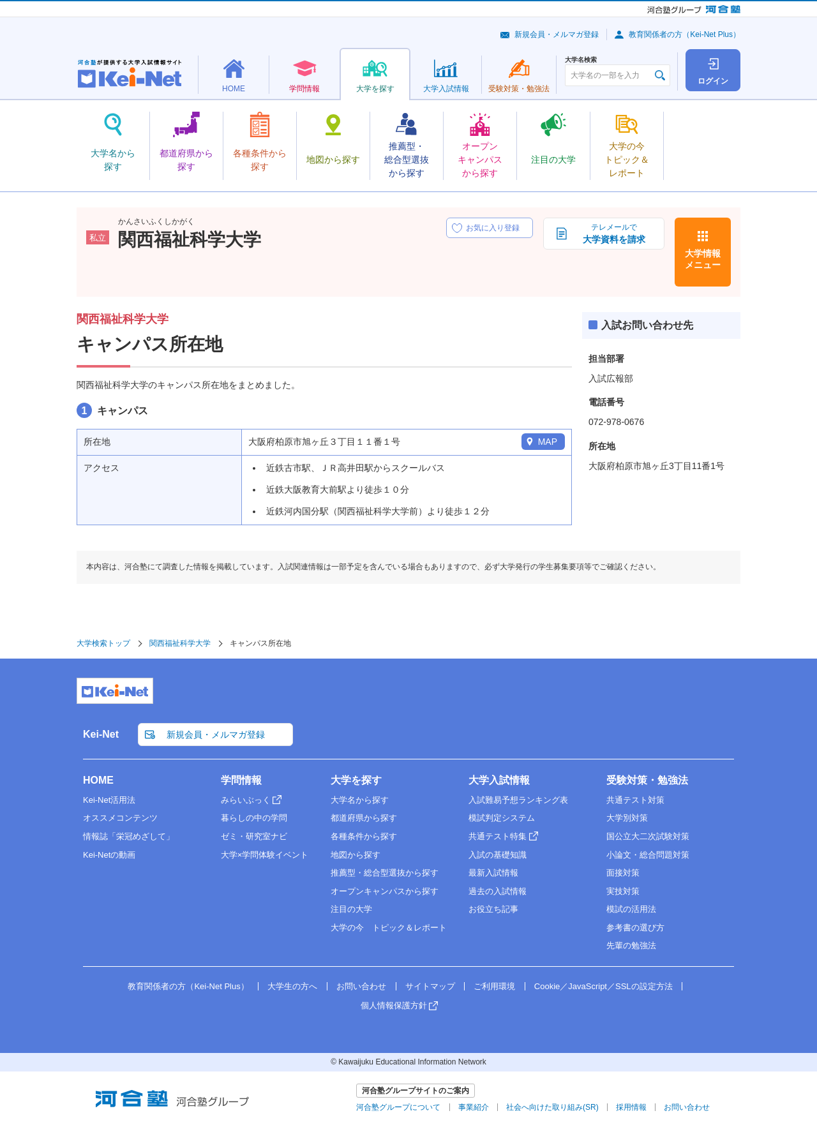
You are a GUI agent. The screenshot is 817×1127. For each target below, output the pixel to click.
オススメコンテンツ (120, 818)
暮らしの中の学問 (254, 818)
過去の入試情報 (497, 891)
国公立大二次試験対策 (647, 836)
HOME (98, 780)
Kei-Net (101, 734)
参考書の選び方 (635, 927)
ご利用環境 (494, 986)
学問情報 (241, 780)
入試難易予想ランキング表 (518, 800)
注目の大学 (351, 909)
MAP (547, 442)
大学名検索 (581, 60)
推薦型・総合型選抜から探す (384, 872)
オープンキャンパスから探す (384, 891)
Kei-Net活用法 (109, 800)
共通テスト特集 (497, 836)
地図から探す (355, 855)
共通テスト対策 (635, 800)
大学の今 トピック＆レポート (389, 927)
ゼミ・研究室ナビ (254, 836)
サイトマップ (430, 986)
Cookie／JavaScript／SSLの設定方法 (603, 986)
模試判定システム (501, 818)
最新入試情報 (493, 872)
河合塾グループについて (398, 1107)
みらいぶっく (246, 800)
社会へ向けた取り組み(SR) (552, 1107)
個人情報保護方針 (394, 1005)
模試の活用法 (631, 909)
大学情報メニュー (703, 259)
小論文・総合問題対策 (647, 855)
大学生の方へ (292, 986)
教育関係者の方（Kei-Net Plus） (684, 34)
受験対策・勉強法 (647, 780)
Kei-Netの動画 (109, 855)
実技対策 (623, 891)
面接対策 (623, 872)
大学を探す (356, 780)
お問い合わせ (361, 986)
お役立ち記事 (493, 909)
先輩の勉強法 (631, 945)
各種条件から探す (364, 836)
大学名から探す (360, 800)
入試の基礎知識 (497, 855)
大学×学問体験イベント (265, 855)
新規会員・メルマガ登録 (556, 34)
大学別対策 (627, 818)
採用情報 (631, 1107)
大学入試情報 (499, 780)
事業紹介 (473, 1107)
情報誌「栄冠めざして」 (128, 836)
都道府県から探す (364, 818)
